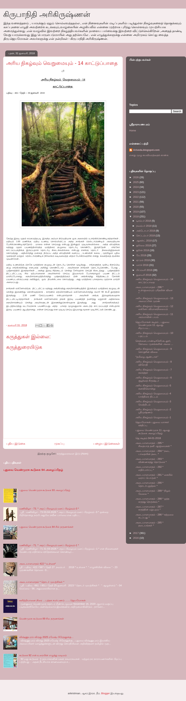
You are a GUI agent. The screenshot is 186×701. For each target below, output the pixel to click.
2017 (136, 533)
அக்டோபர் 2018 (146, 230)
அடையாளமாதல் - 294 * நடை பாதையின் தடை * (152, 452)
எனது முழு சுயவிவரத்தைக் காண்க (148, 155)
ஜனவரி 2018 (144, 274)
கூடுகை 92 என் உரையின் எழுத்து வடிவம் (43, 655)
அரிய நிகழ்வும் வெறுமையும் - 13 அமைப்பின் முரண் (154, 300)
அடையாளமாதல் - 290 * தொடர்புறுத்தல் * (149, 484)
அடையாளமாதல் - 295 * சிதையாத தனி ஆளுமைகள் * (153, 445)
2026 (136, 177)
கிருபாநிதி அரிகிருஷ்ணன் (46, 14)
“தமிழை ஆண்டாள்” (146, 356)
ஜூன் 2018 (143, 250)
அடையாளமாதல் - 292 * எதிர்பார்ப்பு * (149, 468)
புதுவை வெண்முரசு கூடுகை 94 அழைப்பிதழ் (33, 469)
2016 (136, 537)
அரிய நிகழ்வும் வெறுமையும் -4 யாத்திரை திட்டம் (153, 395)
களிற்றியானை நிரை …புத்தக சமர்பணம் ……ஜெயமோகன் (52, 600)
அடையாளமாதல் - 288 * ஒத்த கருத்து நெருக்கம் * (152, 500)
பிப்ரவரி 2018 (144, 270)
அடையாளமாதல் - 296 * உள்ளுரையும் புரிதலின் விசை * (153, 290)
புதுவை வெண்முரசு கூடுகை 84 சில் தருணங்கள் (46, 526)
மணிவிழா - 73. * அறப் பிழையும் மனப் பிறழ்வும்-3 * (49, 508)
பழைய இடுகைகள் (106, 443)
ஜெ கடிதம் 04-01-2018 (148, 438)
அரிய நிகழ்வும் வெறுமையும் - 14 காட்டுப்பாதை (154, 281)
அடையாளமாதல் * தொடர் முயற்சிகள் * (41, 581)
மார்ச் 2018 (142, 265)
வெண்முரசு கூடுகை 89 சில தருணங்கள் (41, 618)
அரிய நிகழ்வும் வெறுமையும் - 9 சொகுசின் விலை (153, 350)
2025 (136, 182)
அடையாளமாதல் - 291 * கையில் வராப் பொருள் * (154, 476)
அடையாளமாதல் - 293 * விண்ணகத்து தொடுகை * (150, 460)
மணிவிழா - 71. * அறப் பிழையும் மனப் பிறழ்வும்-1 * (49, 545)
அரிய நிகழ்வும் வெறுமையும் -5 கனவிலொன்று (153, 387)
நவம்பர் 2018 (144, 225)
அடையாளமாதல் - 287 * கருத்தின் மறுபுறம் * (149, 508)
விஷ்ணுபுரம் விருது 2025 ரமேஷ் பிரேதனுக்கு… (46, 637)
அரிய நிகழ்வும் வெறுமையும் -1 (153, 417)
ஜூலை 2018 (144, 245)
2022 (136, 196)
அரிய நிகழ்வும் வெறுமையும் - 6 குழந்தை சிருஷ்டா (153, 379)
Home (132, 130)
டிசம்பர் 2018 (144, 220)
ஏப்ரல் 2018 (143, 260)
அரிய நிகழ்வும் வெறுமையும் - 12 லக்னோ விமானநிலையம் (154, 308)
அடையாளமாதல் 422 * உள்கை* (37, 563)
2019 (136, 211)
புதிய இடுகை (15, 443)
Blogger (105, 693)
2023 (136, 192)
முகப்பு (59, 443)
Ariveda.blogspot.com (146, 149)
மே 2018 (141, 255)
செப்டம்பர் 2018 (146, 235)
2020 (136, 206)
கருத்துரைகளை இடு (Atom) (72, 453)
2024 (136, 187)
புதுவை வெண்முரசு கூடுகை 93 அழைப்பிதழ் (44, 490)
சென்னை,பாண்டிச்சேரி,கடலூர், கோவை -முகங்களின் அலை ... (154, 342)
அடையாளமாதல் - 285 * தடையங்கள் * (149, 524)
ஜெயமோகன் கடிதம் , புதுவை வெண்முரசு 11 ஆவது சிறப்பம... (152, 325)
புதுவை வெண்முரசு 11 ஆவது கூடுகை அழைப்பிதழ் (152, 432)
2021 (136, 201)
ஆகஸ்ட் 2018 (144, 240)
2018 (136, 216)
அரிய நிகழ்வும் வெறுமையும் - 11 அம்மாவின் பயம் (154, 316)
